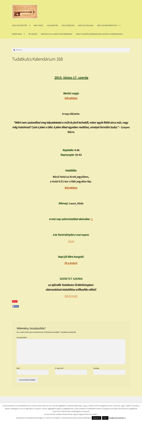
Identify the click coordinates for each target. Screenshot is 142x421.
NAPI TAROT (38, 25)
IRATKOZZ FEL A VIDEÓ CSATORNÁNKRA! (56, 34)
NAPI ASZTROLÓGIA (86, 25)
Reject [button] (105, 418)
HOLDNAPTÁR (52, 25)
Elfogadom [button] (96, 418)
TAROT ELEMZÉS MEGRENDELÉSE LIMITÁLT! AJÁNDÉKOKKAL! (99, 34)
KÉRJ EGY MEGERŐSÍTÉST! (107, 25)
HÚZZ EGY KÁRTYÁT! (19, 25)
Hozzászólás (22, 337)
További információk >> (117, 418)
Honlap (96, 368)
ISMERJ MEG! (17, 34)
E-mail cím (59, 368)
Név (19, 368)
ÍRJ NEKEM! (32, 34)
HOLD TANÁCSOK (68, 25)
